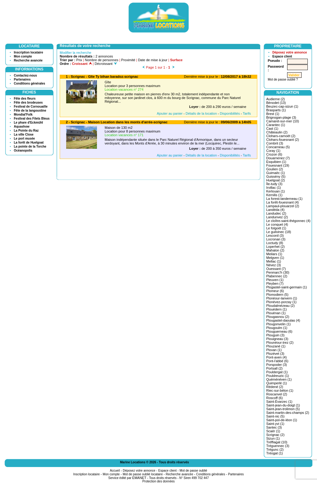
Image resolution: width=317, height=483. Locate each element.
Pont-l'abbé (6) (277, 361)
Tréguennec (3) (277, 446)
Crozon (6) (274, 154)
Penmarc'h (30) (277, 272)
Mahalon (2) (275, 250)
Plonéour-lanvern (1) (281, 298)
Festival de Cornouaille (30, 106)
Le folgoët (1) (276, 228)
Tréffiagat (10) (276, 442)
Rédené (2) (274, 387)
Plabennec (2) (276, 276)
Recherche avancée (28, 60)
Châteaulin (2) (276, 132)
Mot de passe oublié (193, 470)
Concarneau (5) (278, 147)
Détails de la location (201, 113)
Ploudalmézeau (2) (280, 305)
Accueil (115, 470)
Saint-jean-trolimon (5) (283, 409)
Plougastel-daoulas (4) (283, 320)
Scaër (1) (273, 431)
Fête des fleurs (25, 98)
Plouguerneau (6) (279, 331)
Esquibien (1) (276, 162)
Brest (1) (272, 114)
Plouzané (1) (275, 346)
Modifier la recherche (75, 52)
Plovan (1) (274, 350)
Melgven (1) (275, 257)
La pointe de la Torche (30, 146)
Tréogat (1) (274, 453)
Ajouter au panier (170, 113)
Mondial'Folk (23, 114)
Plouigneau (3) (277, 339)
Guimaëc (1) (275, 173)
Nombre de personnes (101, 60)
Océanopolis (23, 150)
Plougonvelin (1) (278, 324)
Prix (79, 60)
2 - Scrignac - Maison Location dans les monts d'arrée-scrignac (116, 122)
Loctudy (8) (274, 243)
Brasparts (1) (276, 110)
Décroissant (106, 63)
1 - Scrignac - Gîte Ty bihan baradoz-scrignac (102, 76)
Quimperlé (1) (276, 383)
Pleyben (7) (274, 283)
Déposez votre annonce (289, 52)
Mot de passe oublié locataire (143, 474)
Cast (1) (272, 128)
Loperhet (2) (275, 246)
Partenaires (22, 79)
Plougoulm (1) (276, 328)
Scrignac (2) (275, 435)
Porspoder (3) (276, 364)
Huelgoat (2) (275, 180)
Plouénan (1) (276, 313)
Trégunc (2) (274, 449)
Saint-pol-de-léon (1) (281, 420)
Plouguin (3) (275, 335)
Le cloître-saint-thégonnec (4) (288, 221)
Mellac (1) (273, 261)
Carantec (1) (275, 125)
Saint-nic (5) (275, 416)
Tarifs (247, 113)
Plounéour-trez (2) (280, 342)
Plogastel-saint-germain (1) (286, 287)
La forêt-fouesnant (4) (282, 202)
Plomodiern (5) (277, 294)
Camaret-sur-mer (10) (282, 121)
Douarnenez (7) (278, 158)
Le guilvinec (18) (278, 232)
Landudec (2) (276, 213)
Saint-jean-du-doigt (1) (283, 405)
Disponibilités (230, 113)
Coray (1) (273, 150)
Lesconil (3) (275, 235)
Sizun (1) (273, 438)
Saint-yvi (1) (275, 424)
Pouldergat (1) (277, 372)
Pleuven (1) (274, 280)
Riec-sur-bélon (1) (279, 390)
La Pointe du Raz (26, 130)
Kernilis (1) (274, 195)
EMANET (139, 478)
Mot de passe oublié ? (283, 79)
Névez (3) (273, 265)
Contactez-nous (25, 75)
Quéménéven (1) (279, 379)
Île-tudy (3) (274, 184)
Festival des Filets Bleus (32, 118)
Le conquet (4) (277, 224)
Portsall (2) (274, 368)
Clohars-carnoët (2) (280, 136)
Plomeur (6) (275, 291)
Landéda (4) (275, 210)
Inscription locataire (28, 52)
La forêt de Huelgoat (29, 142)
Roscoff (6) (274, 398)
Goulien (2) (274, 169)
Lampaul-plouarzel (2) (282, 206)
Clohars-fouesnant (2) (282, 139)
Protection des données (158, 481)
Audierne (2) (275, 99)
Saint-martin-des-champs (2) (287, 412)
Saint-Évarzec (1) (279, 401)
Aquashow (22, 126)
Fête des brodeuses (28, 102)
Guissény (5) (275, 176)
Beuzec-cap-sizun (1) (282, 106)
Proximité (128, 60)
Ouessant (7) (276, 269)
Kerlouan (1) (275, 191)
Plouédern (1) (276, 309)
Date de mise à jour (152, 60)
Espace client (282, 56)
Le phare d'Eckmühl (28, 122)
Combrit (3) (274, 143)
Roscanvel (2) (276, 394)
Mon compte (23, 56)
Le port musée (24, 138)
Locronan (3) (275, 239)
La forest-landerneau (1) (284, 198)
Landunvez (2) (277, 217)
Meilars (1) (274, 254)
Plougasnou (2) (277, 317)
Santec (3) (274, 427)
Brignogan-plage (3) (281, 117)
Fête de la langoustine (30, 110)
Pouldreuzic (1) (277, 376)
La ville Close (24, 134)
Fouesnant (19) (277, 165)
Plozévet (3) (275, 353)
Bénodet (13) (276, 103)
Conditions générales (29, 83)
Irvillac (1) (273, 187)
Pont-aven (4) (276, 357)
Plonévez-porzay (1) (281, 302)
